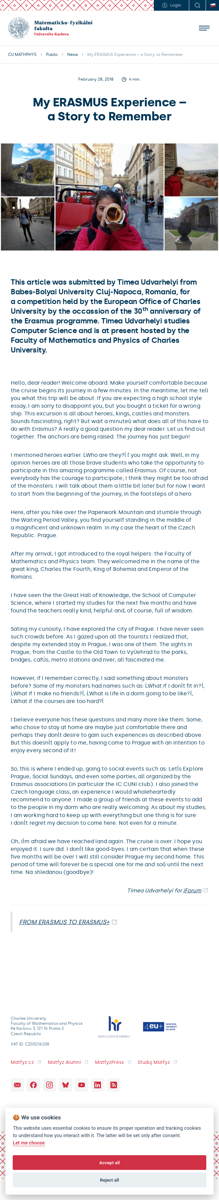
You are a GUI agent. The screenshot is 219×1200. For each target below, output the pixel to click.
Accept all (109, 1162)
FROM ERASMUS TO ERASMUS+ (64, 922)
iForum (192, 890)
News (72, 55)
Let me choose (29, 1143)
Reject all (109, 1180)
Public (52, 55)
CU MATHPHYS (22, 55)
